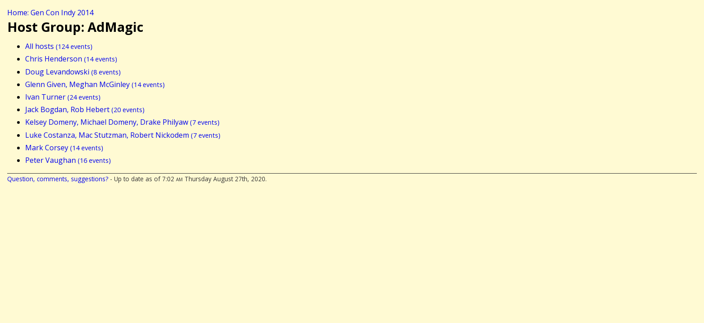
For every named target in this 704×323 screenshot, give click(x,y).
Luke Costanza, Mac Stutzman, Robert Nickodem (122, 135)
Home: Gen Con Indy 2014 (50, 12)
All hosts (58, 46)
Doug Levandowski (73, 72)
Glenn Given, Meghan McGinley (95, 84)
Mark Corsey (64, 148)
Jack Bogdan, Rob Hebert (85, 109)
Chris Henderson (71, 59)
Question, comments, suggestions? (57, 179)
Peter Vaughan (68, 160)
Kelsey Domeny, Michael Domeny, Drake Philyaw (122, 122)
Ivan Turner (63, 97)
